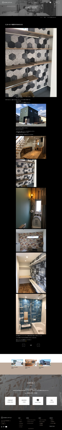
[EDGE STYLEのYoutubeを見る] (6, 426)
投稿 (44, 17)
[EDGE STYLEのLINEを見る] (50, 2)
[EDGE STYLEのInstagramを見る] (46, 2)
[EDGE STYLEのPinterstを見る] (3, 426)
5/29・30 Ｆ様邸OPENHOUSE (51, 17)
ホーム (41, 17)
